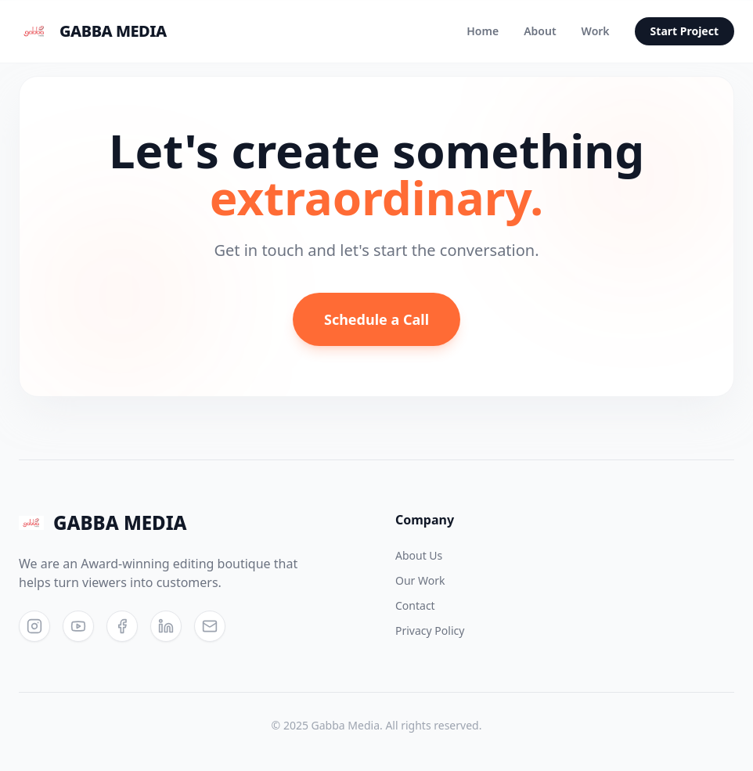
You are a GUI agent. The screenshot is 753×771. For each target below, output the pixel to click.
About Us (418, 555)
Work (596, 30)
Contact (415, 605)
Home (483, 30)
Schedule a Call (376, 319)
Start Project (684, 30)
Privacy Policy (429, 630)
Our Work (420, 580)
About (540, 30)
